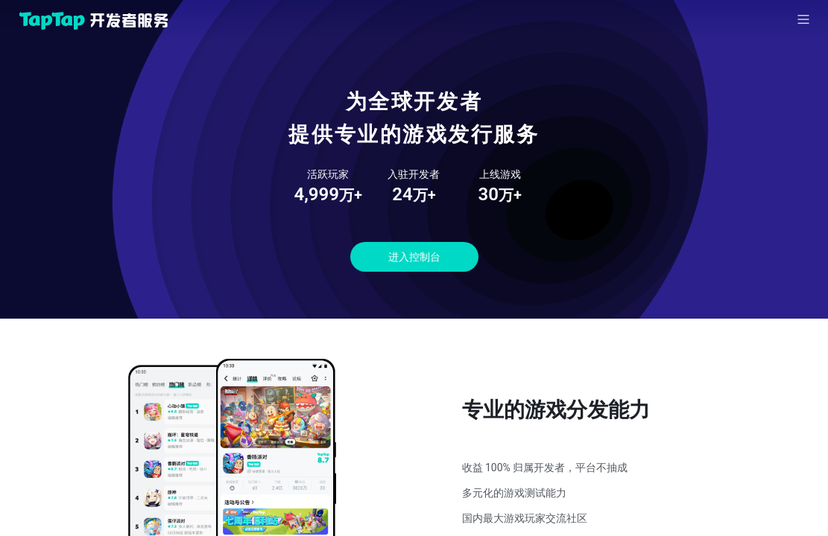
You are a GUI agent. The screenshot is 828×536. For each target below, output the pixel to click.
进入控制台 (414, 257)
